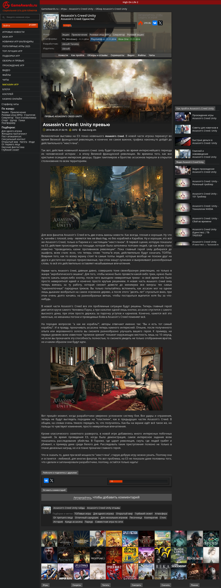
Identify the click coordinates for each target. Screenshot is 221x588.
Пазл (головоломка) (25, 117)
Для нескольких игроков (108, 516)
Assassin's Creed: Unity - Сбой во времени (205, 220)
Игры (64, 8)
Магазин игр (10, 84)
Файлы (6, 74)
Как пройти (77, 54)
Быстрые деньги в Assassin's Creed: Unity (205, 141)
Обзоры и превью (13, 60)
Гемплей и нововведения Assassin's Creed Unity (205, 153)
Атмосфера (154, 512)
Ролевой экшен (130, 34)
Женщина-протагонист (14, 133)
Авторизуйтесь (82, 496)
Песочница (128, 516)
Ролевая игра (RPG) (12, 114)
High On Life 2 (130, 2)
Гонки (22, 120)
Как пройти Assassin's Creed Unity (192, 108)
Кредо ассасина (61, 520)
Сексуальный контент (13, 139)
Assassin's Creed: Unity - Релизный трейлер (205, 183)
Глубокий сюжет (10, 149)
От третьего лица (62, 516)
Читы (5, 79)
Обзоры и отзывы (97, 54)
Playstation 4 (95, 38)
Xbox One (120, 38)
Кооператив (142, 516)
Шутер (13, 120)
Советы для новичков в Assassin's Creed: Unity (205, 129)
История (163, 516)
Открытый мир (10, 141)
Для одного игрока (12, 130)
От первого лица (11, 144)
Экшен (5, 112)
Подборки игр (11, 55)
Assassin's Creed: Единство (74, 18)
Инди (32, 141)
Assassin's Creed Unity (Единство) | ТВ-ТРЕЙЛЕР (205, 232)
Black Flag (102, 237)
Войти (19, 25)
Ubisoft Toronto (69, 43)
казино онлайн (12, 98)
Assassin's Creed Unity (81, 8)
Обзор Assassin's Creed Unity (111, 8)
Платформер (8, 122)
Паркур (74, 520)
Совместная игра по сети (93, 520)
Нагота (23, 141)
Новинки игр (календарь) (17, 41)
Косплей (7, 94)
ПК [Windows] (68, 38)
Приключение (18, 112)
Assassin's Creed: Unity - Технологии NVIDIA (205, 207)
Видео (6, 70)
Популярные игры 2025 (16, 46)
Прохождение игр (13, 65)
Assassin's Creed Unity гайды (67, 506)
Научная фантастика (13, 147)
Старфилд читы (10, 104)
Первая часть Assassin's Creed (60, 269)
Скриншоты (117, 54)
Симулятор (8, 117)
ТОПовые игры (82, 512)
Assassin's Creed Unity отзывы (97, 506)
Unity (70, 237)
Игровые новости (13, 31)
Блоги (6, 89)
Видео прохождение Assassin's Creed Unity (205, 170)
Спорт (5, 120)
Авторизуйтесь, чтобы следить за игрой (150, 16)
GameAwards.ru (50, 8)
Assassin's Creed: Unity (91, 149)
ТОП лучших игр (12, 51)
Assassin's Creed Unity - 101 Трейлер (205, 195)
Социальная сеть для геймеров (19, 6)
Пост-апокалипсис (12, 136)
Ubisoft (65, 47)
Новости (63, 54)
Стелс (153, 516)
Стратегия (29, 114)
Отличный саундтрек (83, 516)
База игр (7, 36)
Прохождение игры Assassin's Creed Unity (205, 117)
